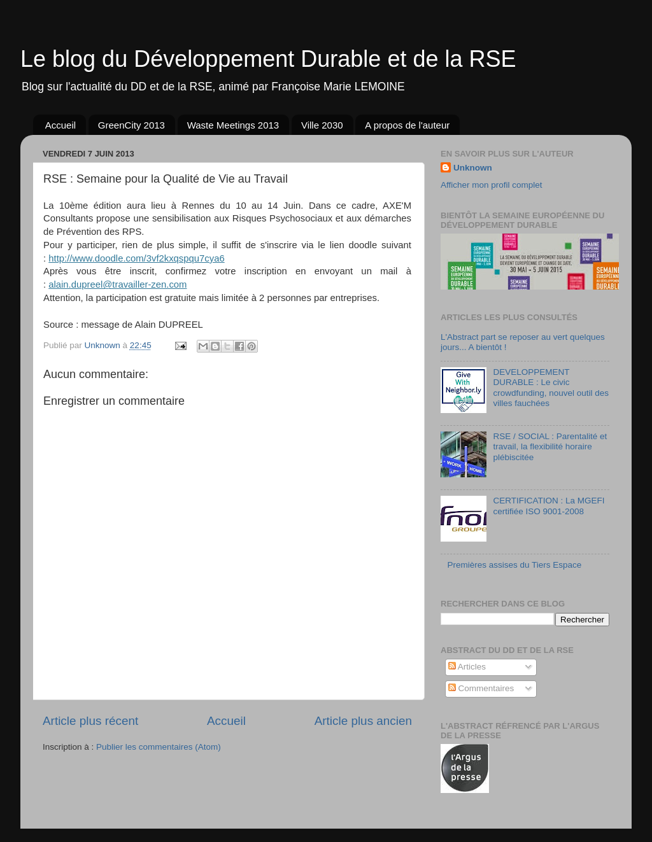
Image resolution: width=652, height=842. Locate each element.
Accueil (60, 125)
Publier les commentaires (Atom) (158, 747)
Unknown (472, 167)
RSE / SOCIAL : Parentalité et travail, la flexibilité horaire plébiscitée (550, 446)
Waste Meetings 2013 (233, 125)
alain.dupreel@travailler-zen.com (117, 284)
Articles (467, 666)
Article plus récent (90, 720)
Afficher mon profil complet (491, 185)
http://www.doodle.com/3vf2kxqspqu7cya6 (136, 258)
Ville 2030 (322, 125)
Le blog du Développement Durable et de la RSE (268, 59)
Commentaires (481, 688)
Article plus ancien (363, 720)
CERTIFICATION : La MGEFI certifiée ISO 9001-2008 (548, 506)
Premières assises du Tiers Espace (514, 565)
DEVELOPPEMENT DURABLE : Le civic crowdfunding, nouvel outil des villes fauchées (551, 387)
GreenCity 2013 (131, 125)
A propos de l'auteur (407, 125)
